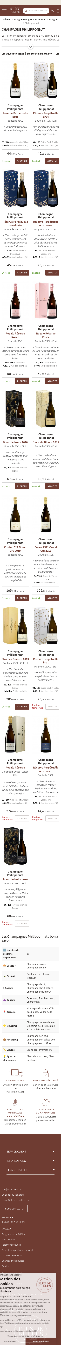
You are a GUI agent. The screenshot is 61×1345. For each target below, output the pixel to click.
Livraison (6, 1228)
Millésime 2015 (42, 1029)
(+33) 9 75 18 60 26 (11, 1189)
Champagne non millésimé (41, 1022)
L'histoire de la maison (39, 53)
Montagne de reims (37, 1008)
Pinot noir (32, 998)
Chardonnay (33, 1001)
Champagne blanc (36, 967)
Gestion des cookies (12, 1310)
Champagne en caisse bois (41, 1039)
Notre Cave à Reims (12, 1283)
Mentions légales (11, 1299)
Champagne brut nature (40, 987)
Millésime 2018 (35, 1025)
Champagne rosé (36, 964)
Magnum (31, 977)
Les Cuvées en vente (13, 53)
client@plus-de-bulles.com (16, 1200)
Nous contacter (14, 1208)
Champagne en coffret (39, 1043)
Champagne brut (36, 984)
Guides (5, 1266)
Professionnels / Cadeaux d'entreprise (22, 1294)
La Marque (7, 1278)
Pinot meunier (46, 998)
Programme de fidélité (14, 1234)
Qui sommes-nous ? (12, 1273)
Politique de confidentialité (16, 1304)
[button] (30, 1151)
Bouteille (31, 974)
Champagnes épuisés (13, 1260)
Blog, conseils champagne (15, 1288)
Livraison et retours (12, 1255)
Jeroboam (43, 974)
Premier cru (45, 1049)
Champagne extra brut (39, 991)
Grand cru (32, 1049)
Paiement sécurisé (11, 1244)
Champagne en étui (37, 1035)
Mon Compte (8, 1239)
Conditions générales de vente (18, 1250)
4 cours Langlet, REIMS (13, 1221)
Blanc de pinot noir (37, 1056)
